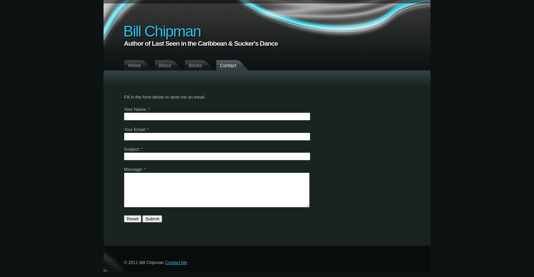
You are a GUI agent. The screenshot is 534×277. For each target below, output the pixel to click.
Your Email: (135, 129)
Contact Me (176, 268)
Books (195, 65)
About (165, 65)
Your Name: (135, 109)
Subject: (132, 149)
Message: (133, 169)
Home (134, 65)
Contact (228, 65)
